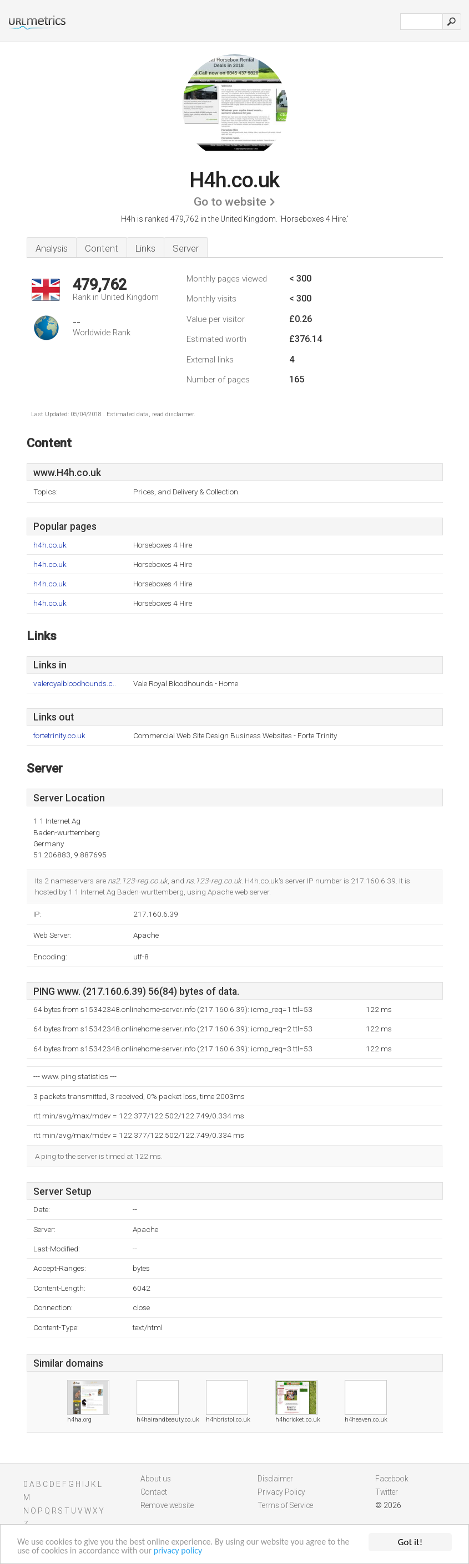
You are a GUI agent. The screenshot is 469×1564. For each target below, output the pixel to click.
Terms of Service (285, 1505)
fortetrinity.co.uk (59, 736)
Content (101, 248)
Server (186, 248)
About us (155, 1478)
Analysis (52, 248)
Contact (153, 1492)
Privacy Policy (281, 1492)
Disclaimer (275, 1478)
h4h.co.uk (50, 545)
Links (145, 248)
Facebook (392, 1478)
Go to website (230, 201)
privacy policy (204, 1551)
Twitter (386, 1492)
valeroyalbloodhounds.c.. (74, 683)
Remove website (167, 1505)
